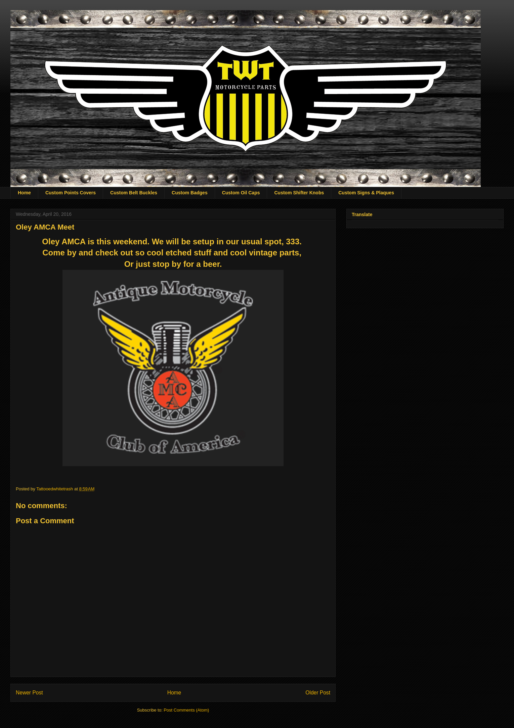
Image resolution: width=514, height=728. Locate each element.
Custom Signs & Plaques (366, 192)
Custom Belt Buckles (133, 192)
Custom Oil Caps (241, 192)
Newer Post (29, 692)
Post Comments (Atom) (186, 710)
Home (24, 192)
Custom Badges (190, 192)
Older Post (317, 692)
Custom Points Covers (70, 192)
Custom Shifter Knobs (299, 192)
